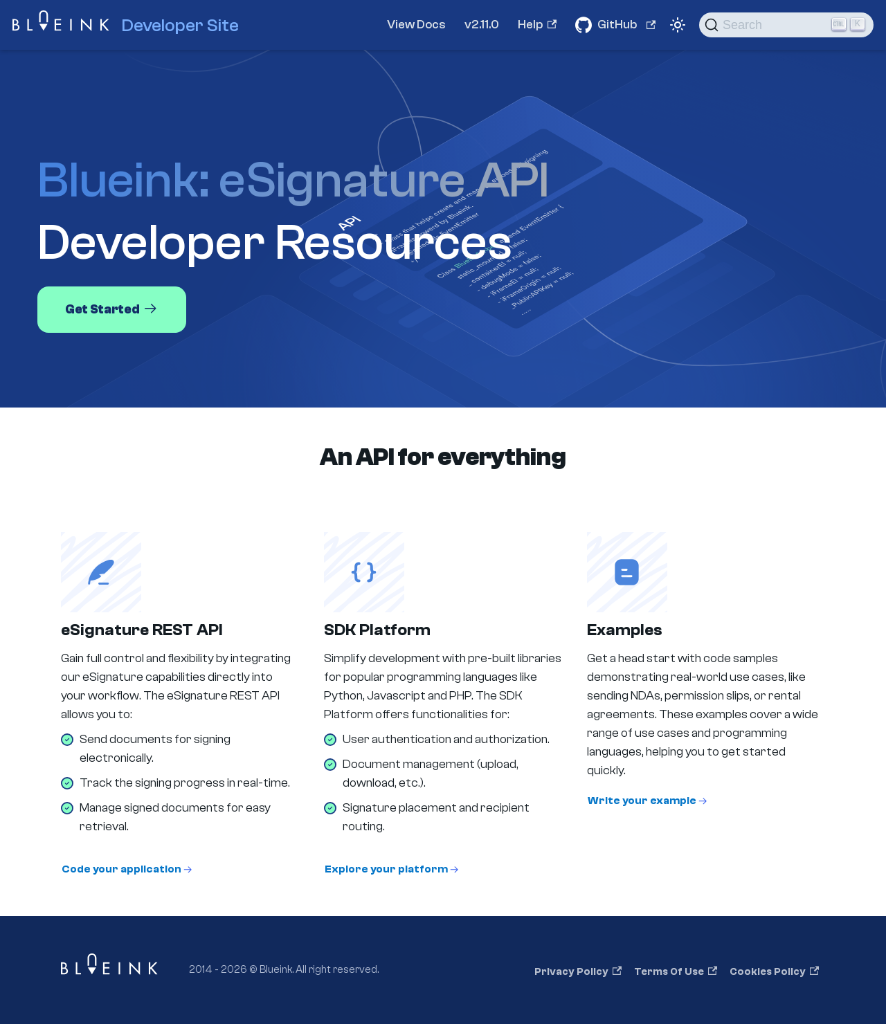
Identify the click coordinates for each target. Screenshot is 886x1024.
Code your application (121, 869)
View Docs (416, 24)
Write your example (642, 800)
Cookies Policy (774, 972)
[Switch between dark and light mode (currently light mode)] (677, 24)
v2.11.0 (481, 24)
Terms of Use (675, 972)
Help (537, 24)
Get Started (112, 308)
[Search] (786, 24)
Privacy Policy (578, 972)
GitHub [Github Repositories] (626, 24)
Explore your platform (386, 869)
